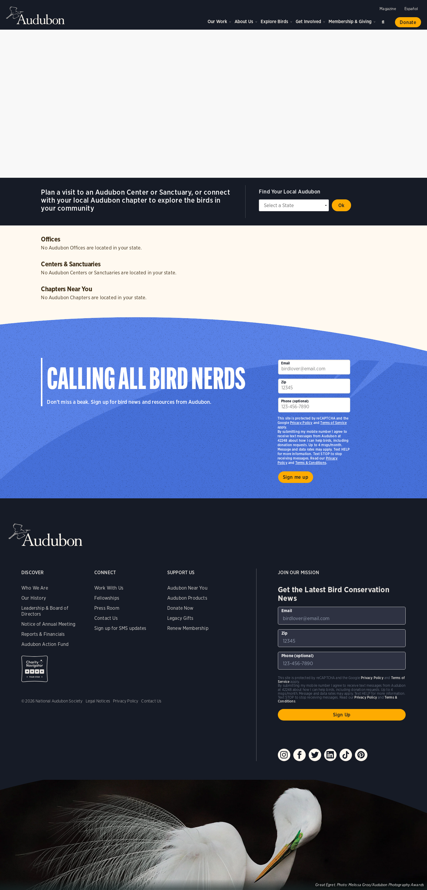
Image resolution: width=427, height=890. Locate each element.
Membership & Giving (350, 21)
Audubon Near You (187, 588)
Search (384, 21)
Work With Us (108, 588)
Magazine (388, 9)
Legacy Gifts (180, 618)
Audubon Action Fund (44, 644)
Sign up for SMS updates (120, 628)
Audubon (35, 15)
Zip (283, 382)
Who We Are (34, 588)
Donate (408, 22)
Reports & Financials (43, 634)
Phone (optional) (295, 401)
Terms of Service (333, 422)
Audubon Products (187, 598)
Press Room (106, 608)
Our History (33, 598)
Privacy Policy (301, 422)
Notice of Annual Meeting (48, 624)
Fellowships (106, 598)
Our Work (217, 21)
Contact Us (106, 618)
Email (285, 363)
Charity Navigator (34, 669)
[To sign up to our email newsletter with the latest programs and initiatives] (314, 367)
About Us (244, 21)
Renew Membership (187, 628)
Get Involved (308, 21)
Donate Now (180, 608)
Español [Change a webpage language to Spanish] (411, 9)
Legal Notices (98, 701)
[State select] (294, 205)
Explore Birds (274, 21)
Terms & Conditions (310, 462)
